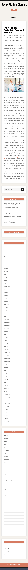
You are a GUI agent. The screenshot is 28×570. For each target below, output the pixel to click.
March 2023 (6, 319)
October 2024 (6, 262)
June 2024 (6, 274)
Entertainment (6, 459)
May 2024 (6, 277)
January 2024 (6, 289)
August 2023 (6, 304)
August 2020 (6, 406)
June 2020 (6, 412)
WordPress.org (7, 554)
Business (5, 444)
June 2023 (6, 310)
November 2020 (7, 397)
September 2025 (7, 250)
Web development (7, 529)
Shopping (6, 501)
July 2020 (6, 409)
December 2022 (7, 322)
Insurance (6, 483)
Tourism (5, 516)
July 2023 (6, 307)
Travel (5, 519)
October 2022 (6, 328)
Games (5, 468)
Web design (6, 525)
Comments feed (7, 551)
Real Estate (6, 495)
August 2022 (6, 334)
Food (5, 465)
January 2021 (6, 391)
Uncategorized (7, 522)
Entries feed (6, 548)
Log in (5, 545)
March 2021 (6, 385)
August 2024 (6, 268)
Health (5, 474)
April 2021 (6, 382)
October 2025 (6, 247)
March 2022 (6, 349)
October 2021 (6, 364)
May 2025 (6, 253)
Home (5, 477)
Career (5, 447)
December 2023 (7, 292)
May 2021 (6, 379)
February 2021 (7, 388)
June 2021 (6, 376)
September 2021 (7, 367)
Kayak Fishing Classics (14, 4)
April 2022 (6, 346)
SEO (5, 498)
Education (6, 456)
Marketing (6, 489)
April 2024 (6, 280)
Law (4, 486)
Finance (5, 462)
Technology (6, 513)
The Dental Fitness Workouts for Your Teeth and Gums (14, 30)
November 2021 (7, 361)
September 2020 (7, 403)
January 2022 (6, 355)
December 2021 (7, 358)
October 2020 (6, 400)
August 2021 (6, 370)
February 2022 (7, 352)
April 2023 (6, 316)
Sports (5, 510)
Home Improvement (8, 480)
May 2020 (6, 415)
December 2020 (7, 394)
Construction (6, 450)
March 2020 (6, 421)
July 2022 (6, 337)
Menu (14, 10)
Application (6, 435)
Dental (5, 453)
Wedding (5, 532)
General (5, 471)
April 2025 (6, 256)
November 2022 (7, 325)
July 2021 (6, 373)
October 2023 (6, 298)
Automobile (6, 438)
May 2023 (6, 313)
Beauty (5, 441)
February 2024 (7, 286)
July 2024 (6, 271)
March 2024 (6, 283)
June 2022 (6, 340)
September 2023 (7, 301)
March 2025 (6, 259)
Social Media (6, 504)
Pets (5, 492)
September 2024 (7, 265)
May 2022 (6, 343)
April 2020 (6, 418)
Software (5, 507)
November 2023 (7, 295)
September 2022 (7, 331)
